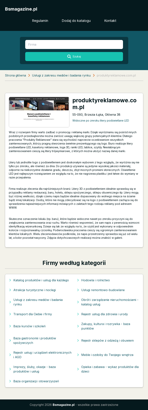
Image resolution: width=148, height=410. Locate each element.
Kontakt (110, 21)
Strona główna (15, 75)
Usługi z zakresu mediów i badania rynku (61, 75)
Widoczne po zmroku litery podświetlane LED (100, 120)
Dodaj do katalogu (76, 21)
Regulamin (40, 21)
